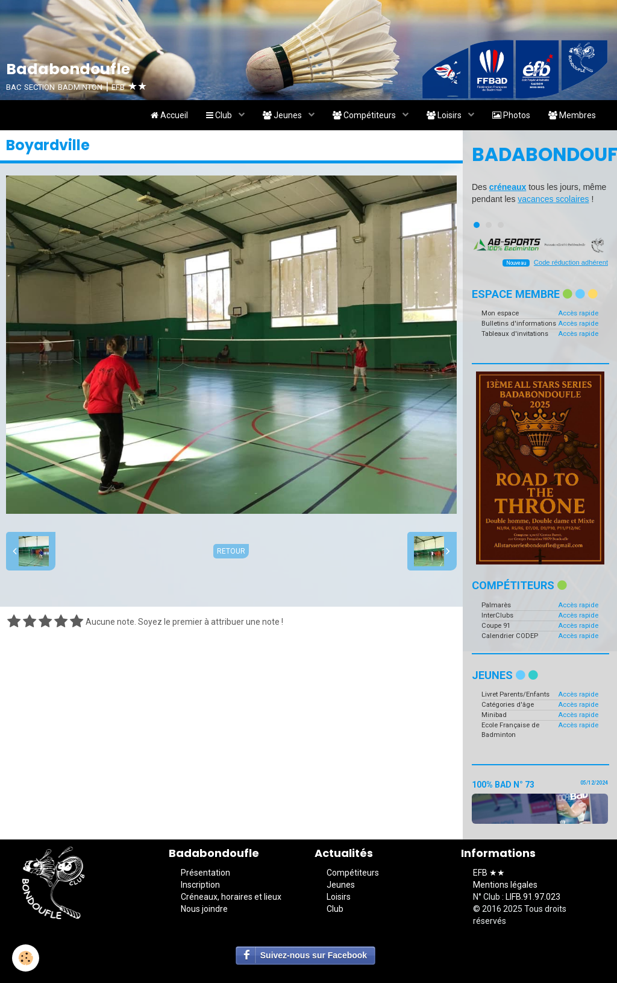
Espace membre (535, 294)
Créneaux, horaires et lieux (231, 897)
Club (220, 115)
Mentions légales (505, 885)
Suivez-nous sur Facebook (313, 955)
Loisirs (445, 115)
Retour (231, 551)
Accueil (169, 115)
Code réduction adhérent (571, 262)
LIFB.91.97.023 (533, 897)
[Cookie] (25, 958)
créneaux (507, 187)
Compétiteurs (365, 115)
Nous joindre (204, 909)
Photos (511, 115)
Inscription (200, 885)
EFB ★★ (489, 872)
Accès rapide (578, 313)
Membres (572, 115)
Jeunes (283, 115)
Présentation (205, 872)
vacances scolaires (553, 199)
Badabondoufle (540, 154)
